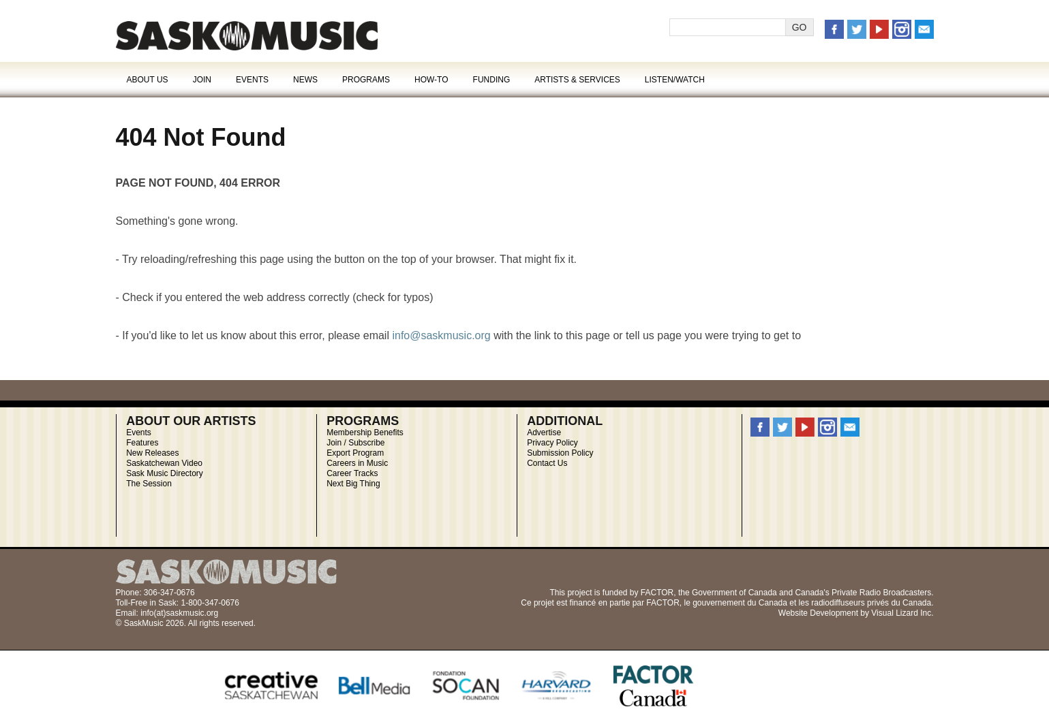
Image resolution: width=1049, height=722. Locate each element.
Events (252, 79)
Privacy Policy (552, 443)
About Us (147, 79)
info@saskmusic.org (441, 335)
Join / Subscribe (355, 443)
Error (247, 36)
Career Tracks (352, 473)
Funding (492, 79)
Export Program (355, 453)
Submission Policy (560, 453)
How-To (431, 79)
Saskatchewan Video (164, 463)
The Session (149, 483)
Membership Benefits (365, 432)
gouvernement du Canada (740, 603)
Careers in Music (357, 463)
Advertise (544, 432)
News (305, 79)
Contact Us (547, 463)
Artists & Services (577, 79)
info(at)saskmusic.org (179, 613)
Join (202, 79)
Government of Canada (734, 592)
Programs (366, 79)
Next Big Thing (353, 483)
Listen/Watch (675, 79)
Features (142, 443)
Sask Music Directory (164, 473)
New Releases (152, 453)
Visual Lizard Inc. (902, 613)
